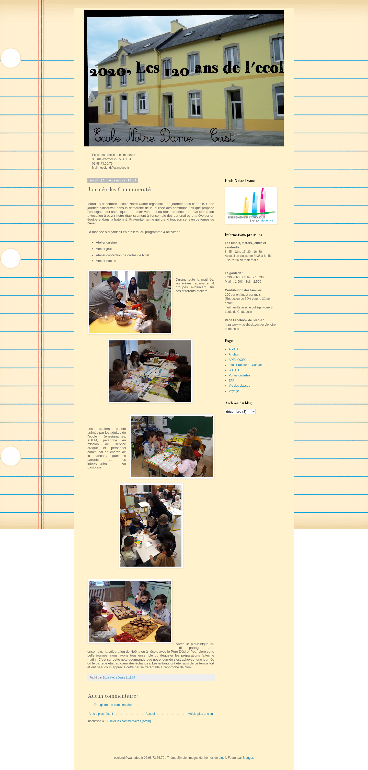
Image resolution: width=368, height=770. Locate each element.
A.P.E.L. (234, 349)
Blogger (248, 758)
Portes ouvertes (239, 375)
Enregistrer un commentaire (113, 705)
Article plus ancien (200, 714)
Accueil (151, 714)
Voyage (234, 391)
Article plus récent (101, 714)
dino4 (222, 758)
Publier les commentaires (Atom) (129, 721)
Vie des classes (239, 385)
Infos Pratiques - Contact (245, 365)
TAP (231, 380)
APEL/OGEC (237, 360)
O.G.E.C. (235, 370)
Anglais (234, 354)
